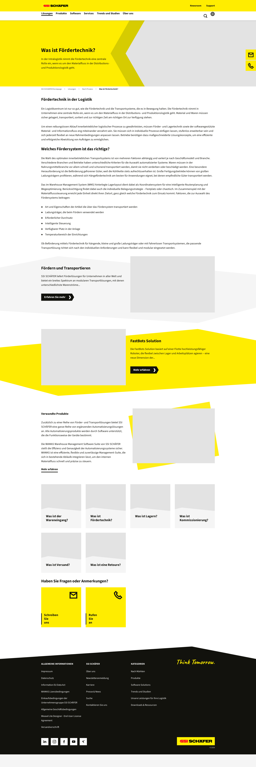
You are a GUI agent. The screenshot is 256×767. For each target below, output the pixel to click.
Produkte (62, 16)
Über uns (129, 16)
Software (76, 16)
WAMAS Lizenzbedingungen (55, 704)
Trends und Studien (109, 16)
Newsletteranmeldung (97, 690)
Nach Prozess (87, 89)
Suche (89, 711)
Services (90, 16)
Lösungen (47, 16)
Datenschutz (47, 690)
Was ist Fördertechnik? (108, 89)
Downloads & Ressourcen (144, 717)
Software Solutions (140, 697)
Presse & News (93, 704)
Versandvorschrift (50, 739)
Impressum (47, 684)
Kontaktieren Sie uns (96, 717)
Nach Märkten (138, 684)
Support (210, 5)
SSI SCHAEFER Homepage (51, 89)
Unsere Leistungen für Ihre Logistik (148, 711)
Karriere (90, 697)
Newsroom (195, 5)
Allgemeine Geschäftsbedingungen (58, 722)
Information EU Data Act (53, 697)
